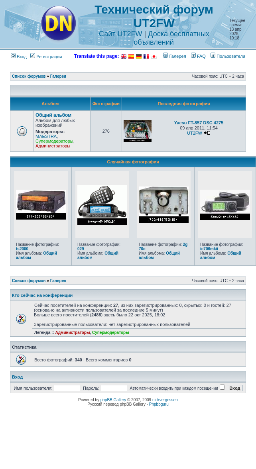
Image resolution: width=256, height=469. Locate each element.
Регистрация (46, 56)
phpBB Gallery (113, 400)
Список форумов (29, 76)
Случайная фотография (133, 161)
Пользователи (228, 56)
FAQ (198, 56)
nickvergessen (165, 400)
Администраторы (52, 145)
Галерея (174, 56)
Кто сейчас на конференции (42, 295)
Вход (19, 56)
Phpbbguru (159, 404)
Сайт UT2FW (120, 34)
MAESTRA (46, 136)
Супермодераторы (54, 141)
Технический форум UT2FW (154, 16)
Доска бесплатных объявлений (171, 38)
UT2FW (194, 133)
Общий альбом (53, 115)
